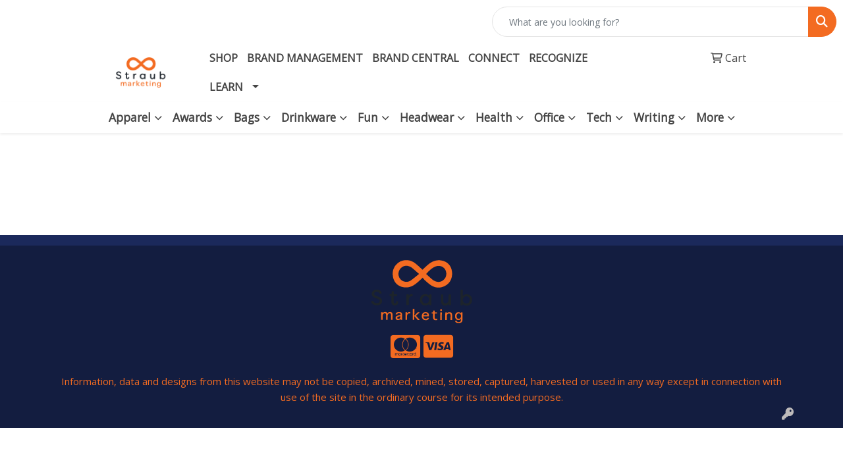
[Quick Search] (650, 22)
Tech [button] (599, 117)
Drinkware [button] (308, 117)
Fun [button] (368, 117)
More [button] (710, 117)
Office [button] (549, 117)
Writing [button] (654, 117)
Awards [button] (192, 117)
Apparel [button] (130, 117)
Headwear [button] (427, 117)
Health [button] (494, 117)
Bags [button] (246, 117)
